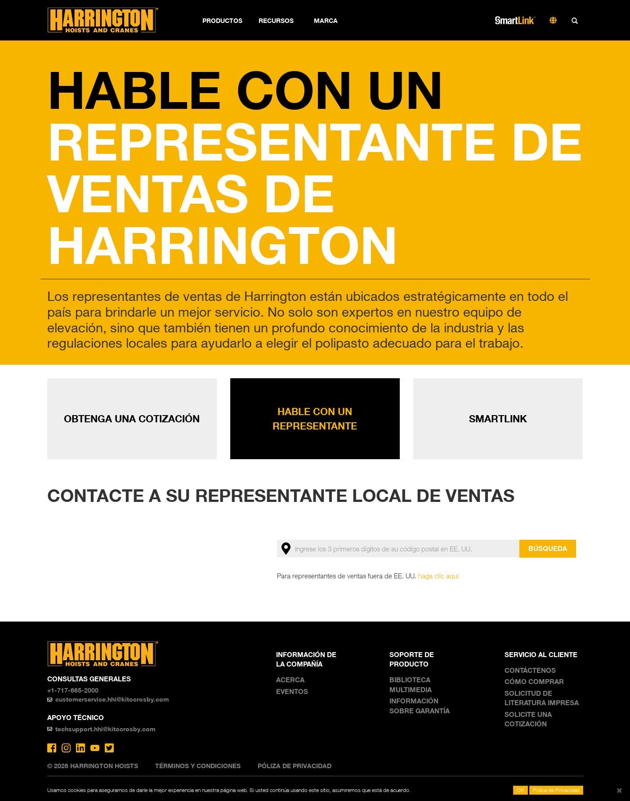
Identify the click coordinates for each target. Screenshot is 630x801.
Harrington (109, 20)
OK (520, 790)
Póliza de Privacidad (294, 766)
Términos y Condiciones (198, 766)
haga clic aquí (438, 576)
